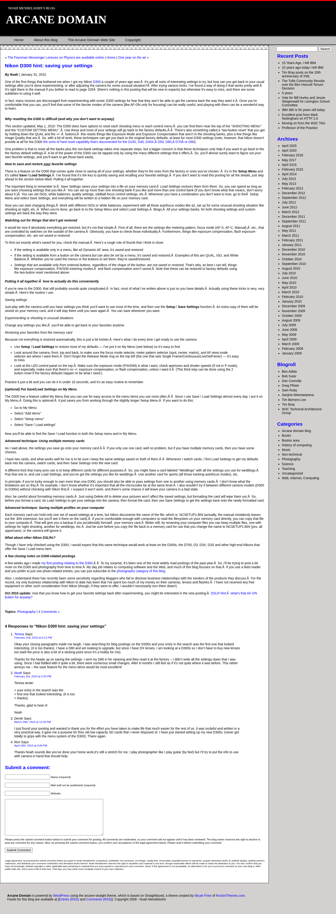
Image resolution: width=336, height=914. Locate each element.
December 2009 (293, 306)
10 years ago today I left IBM (302, 67)
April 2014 (289, 174)
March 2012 (290, 212)
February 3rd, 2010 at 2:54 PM (32, 676)
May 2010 (289, 283)
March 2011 (290, 235)
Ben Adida (289, 371)
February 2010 (292, 297)
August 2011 (291, 226)
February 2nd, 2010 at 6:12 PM (33, 637)
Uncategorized (292, 473)
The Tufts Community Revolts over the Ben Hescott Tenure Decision (303, 84)
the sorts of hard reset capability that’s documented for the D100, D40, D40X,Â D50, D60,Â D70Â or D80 (118, 142)
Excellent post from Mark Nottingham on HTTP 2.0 (300, 116)
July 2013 (289, 179)
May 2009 (289, 334)
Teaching (288, 469)
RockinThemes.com (230, 902)
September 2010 (294, 264)
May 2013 (289, 184)
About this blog (46, 40)
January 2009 (292, 353)
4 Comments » (49, 612)
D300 (97, 82)
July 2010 (289, 273)
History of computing (297, 445)
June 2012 (289, 207)
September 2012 (294, 198)
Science (288, 464)
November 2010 (293, 254)
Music (286, 450)
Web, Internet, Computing (300, 478)
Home (19, 40)
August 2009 (291, 320)
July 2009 (289, 325)
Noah (18, 673)
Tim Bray (288, 404)
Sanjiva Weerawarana (298, 395)
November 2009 (293, 311)
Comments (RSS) (99, 906)
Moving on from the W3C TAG (303, 123)
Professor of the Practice (300, 128)
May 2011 (289, 230)
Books (286, 435)
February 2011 (292, 240)
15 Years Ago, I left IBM (299, 63)
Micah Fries (203, 902)
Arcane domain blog (296, 431)
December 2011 (293, 216)
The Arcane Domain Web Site (91, 40)
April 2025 (289, 146)
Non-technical (292, 454)
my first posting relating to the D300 (67, 563)
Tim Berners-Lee (294, 400)
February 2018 (292, 155)
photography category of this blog (141, 571)
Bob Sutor (289, 376)
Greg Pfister (290, 385)
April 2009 (289, 339)
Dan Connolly (291, 381)
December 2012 (293, 193)
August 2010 (291, 268)
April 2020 (289, 150)
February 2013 (292, 188)
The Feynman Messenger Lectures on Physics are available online (55, 57)
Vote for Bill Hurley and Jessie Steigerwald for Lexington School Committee (306, 101)
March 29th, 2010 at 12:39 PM (32, 721)
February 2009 (292, 348)
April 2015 (289, 165)
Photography (26, 612)
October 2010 (292, 259)
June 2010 (289, 278)
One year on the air (132, 57)
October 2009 (292, 316)
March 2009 (290, 344)
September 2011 (294, 221)
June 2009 (289, 330)
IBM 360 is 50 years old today (303, 110)
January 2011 (292, 245)
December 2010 (293, 249)
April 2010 (289, 287)
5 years (287, 93)
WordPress (61, 902)
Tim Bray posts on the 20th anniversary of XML (301, 74)
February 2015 (292, 169)
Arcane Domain (56, 19)
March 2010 (290, 292)
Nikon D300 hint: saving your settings (49, 65)
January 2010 (292, 301)
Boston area (291, 440)
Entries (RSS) (69, 906)
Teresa (19, 634)
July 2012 (289, 202)
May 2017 (289, 160)
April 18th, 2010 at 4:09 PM (30, 745)
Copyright (133, 40)
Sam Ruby (289, 390)
